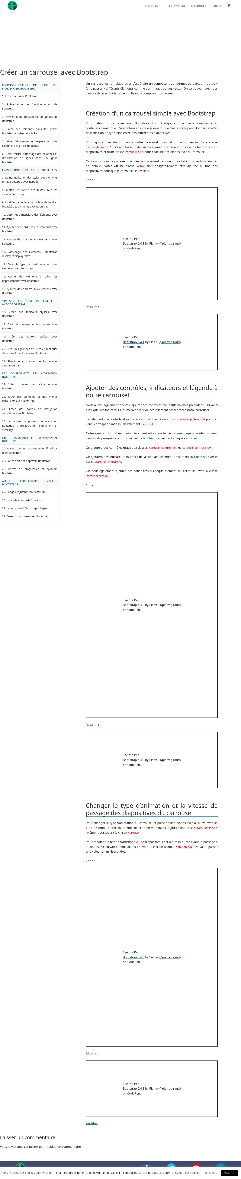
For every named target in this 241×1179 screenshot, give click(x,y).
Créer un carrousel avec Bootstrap (27, 516)
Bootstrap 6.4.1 (133, 243)
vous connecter (27, 1147)
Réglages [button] (211, 1172)
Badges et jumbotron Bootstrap (26, 492)
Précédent (92, 1123)
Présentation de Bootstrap (21, 96)
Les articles (198, 6)
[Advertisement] (120, 39)
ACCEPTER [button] (229, 1172)
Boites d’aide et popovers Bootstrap (28, 461)
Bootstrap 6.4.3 (133, 957)
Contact (217, 6)
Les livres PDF (177, 6)
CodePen (133, 248)
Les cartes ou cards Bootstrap (24, 500)
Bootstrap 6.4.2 (133, 605)
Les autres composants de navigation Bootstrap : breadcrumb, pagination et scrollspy (29, 426)
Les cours (155, 5)
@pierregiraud (169, 243)
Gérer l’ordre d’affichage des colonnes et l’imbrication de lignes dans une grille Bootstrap (29, 158)
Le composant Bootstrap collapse (26, 508)
